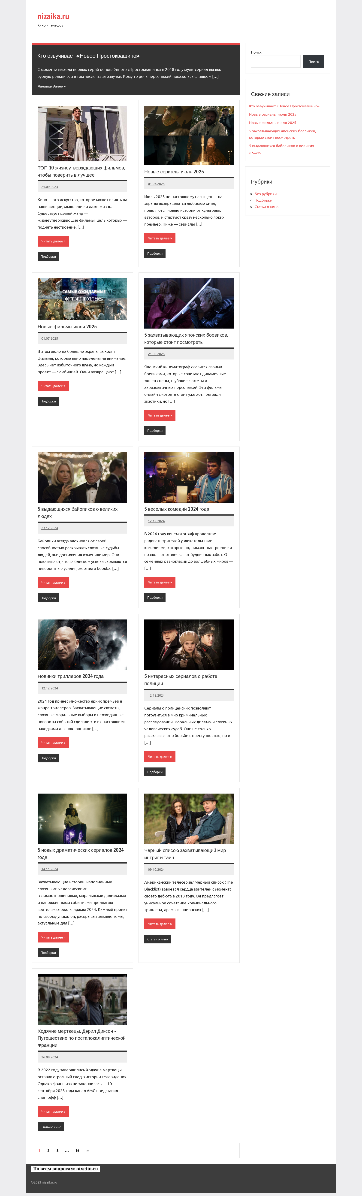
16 (77, 1153)
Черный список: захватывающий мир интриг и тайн (187, 855)
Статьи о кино (158, 941)
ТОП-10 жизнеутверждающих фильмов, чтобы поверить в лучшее (80, 171)
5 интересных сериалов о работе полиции (182, 681)
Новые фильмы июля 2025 (68, 326)
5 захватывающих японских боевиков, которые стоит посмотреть (188, 339)
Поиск (256, 52)
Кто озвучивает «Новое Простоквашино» (98, 55)
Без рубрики (266, 193)
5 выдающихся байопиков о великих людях (80, 513)
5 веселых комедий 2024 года (178, 509)
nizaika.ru (56, 15)
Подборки (49, 256)
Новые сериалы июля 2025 (175, 171)
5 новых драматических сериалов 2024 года (77, 855)
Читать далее (50, 85)
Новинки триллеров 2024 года (72, 677)
